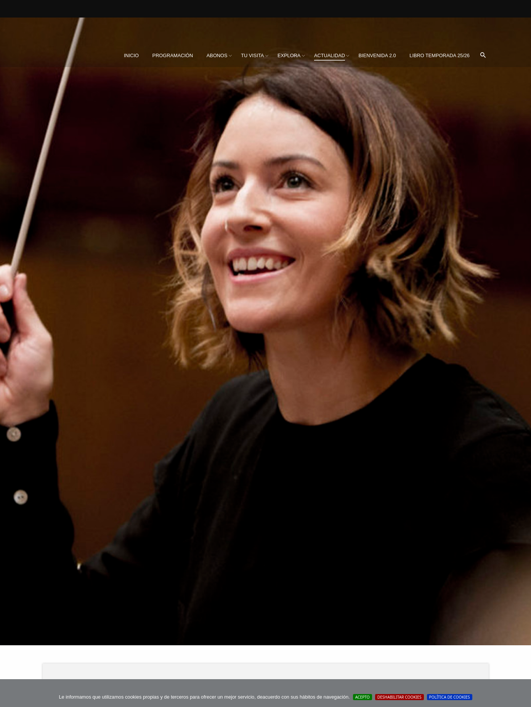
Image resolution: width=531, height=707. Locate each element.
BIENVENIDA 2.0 (377, 55)
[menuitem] (131, 56)
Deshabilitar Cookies (399, 697)
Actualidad (329, 55)
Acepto (362, 697)
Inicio (131, 55)
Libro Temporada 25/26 (439, 55)
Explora (289, 55)
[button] (483, 55)
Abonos (217, 55)
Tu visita (252, 55)
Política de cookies (449, 697)
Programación (172, 55)
